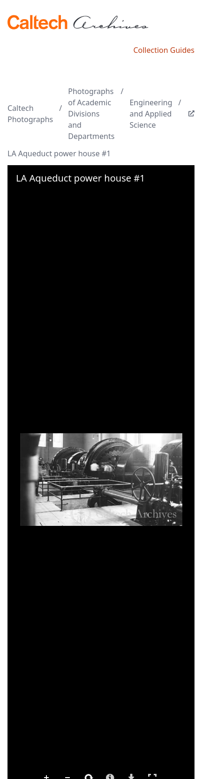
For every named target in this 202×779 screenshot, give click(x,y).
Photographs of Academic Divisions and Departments (91, 113)
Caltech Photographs (30, 113)
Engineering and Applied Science (150, 113)
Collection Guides (164, 50)
